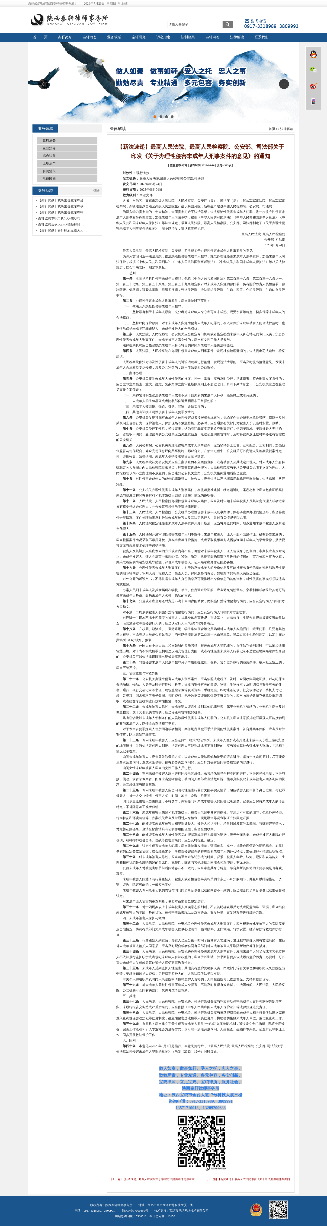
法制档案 (188, 37)
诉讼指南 (163, 37)
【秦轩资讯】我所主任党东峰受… (62, 200)
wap (313, 101)
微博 (313, 85)
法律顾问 (49, 179)
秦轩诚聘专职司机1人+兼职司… (61, 218)
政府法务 (49, 140)
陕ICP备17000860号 (135, 1210)
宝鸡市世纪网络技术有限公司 (188, 1210)
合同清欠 (49, 171)
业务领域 (114, 37)
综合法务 (49, 156)
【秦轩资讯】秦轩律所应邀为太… (62, 230)
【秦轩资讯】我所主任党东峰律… (62, 212)
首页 (272, 129)
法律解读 (237, 37)
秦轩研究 (139, 37)
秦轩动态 (89, 37)
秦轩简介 (65, 37)
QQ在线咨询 (313, 54)
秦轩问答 (212, 37)
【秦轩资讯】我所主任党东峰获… (62, 206)
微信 (313, 70)
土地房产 (49, 163)
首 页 (40, 37)
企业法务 (49, 148)
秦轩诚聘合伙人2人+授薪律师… (61, 224)
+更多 (96, 190)
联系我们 (262, 37)
